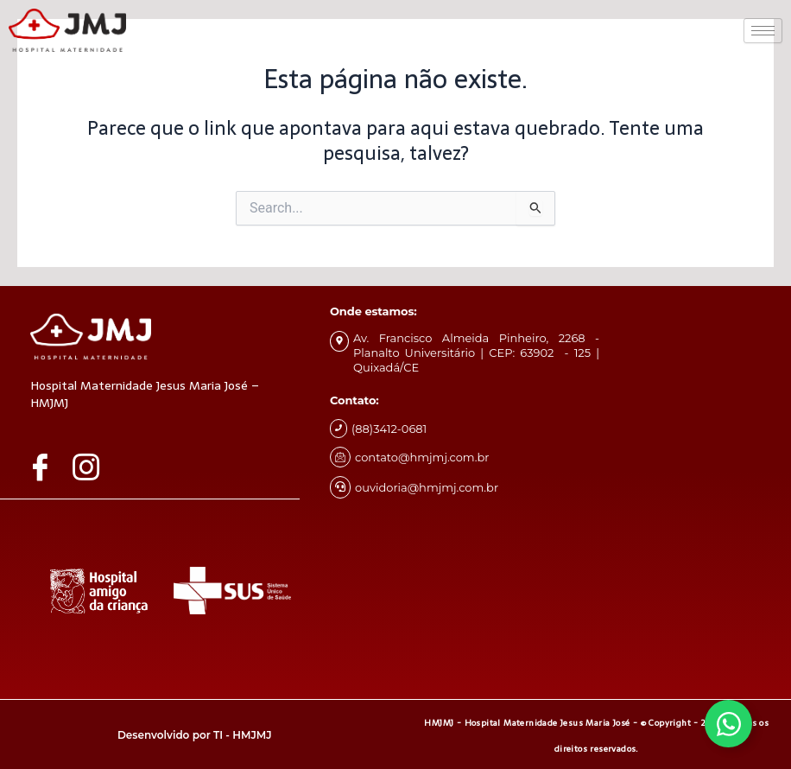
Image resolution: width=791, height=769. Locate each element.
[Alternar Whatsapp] (728, 723)
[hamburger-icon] (763, 30)
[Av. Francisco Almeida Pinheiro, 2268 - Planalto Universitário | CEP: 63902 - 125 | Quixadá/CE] (339, 341)
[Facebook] (46, 467)
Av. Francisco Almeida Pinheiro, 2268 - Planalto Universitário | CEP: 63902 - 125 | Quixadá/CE (476, 352)
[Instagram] (92, 467)
